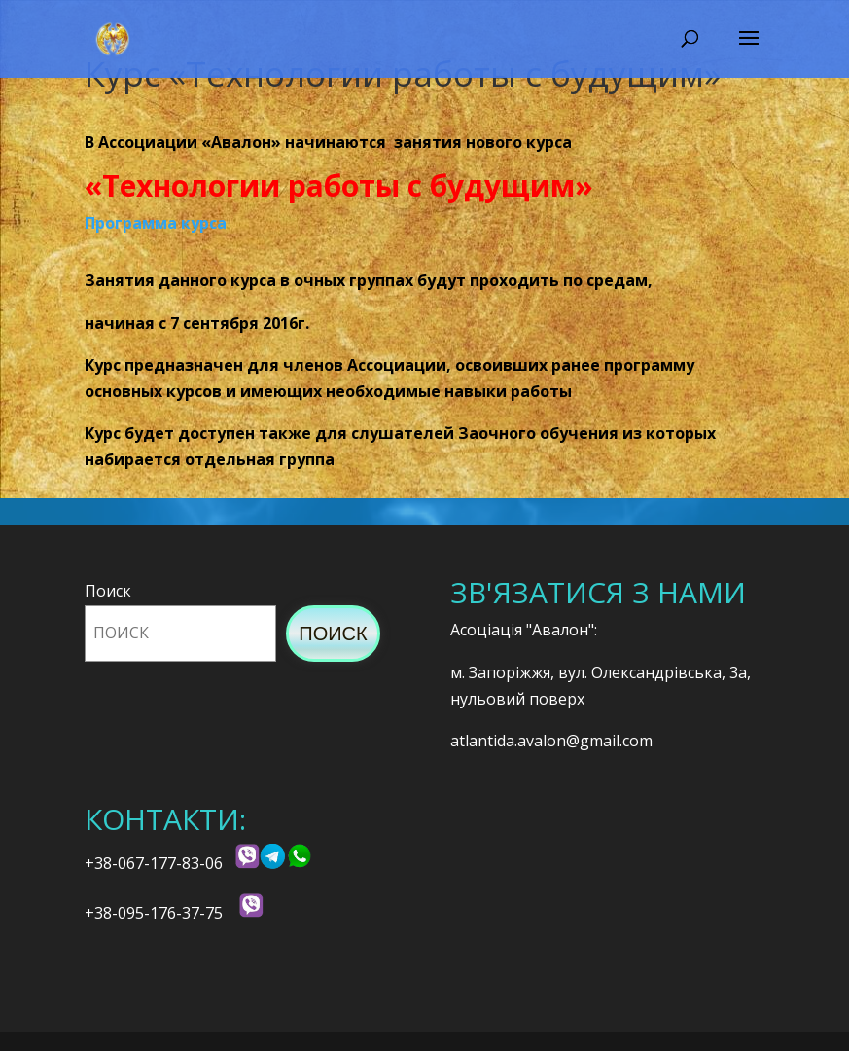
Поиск (108, 590)
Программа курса (156, 223)
